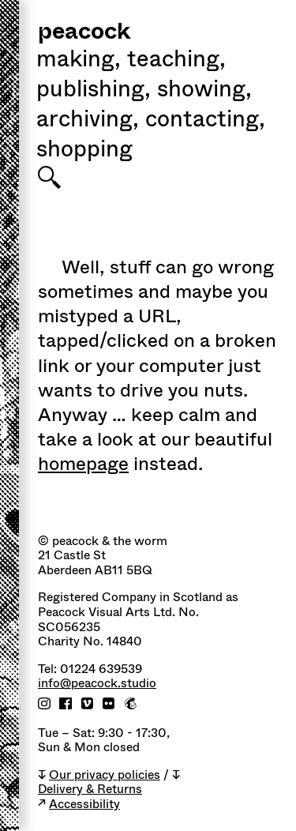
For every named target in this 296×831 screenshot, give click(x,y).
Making (78, 61)
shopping (84, 151)
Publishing (93, 91)
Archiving (87, 121)
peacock (84, 33)
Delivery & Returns (90, 789)
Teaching (176, 61)
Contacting (205, 121)
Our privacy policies (104, 775)
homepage (83, 463)
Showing (204, 91)
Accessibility (84, 804)
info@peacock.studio (97, 683)
